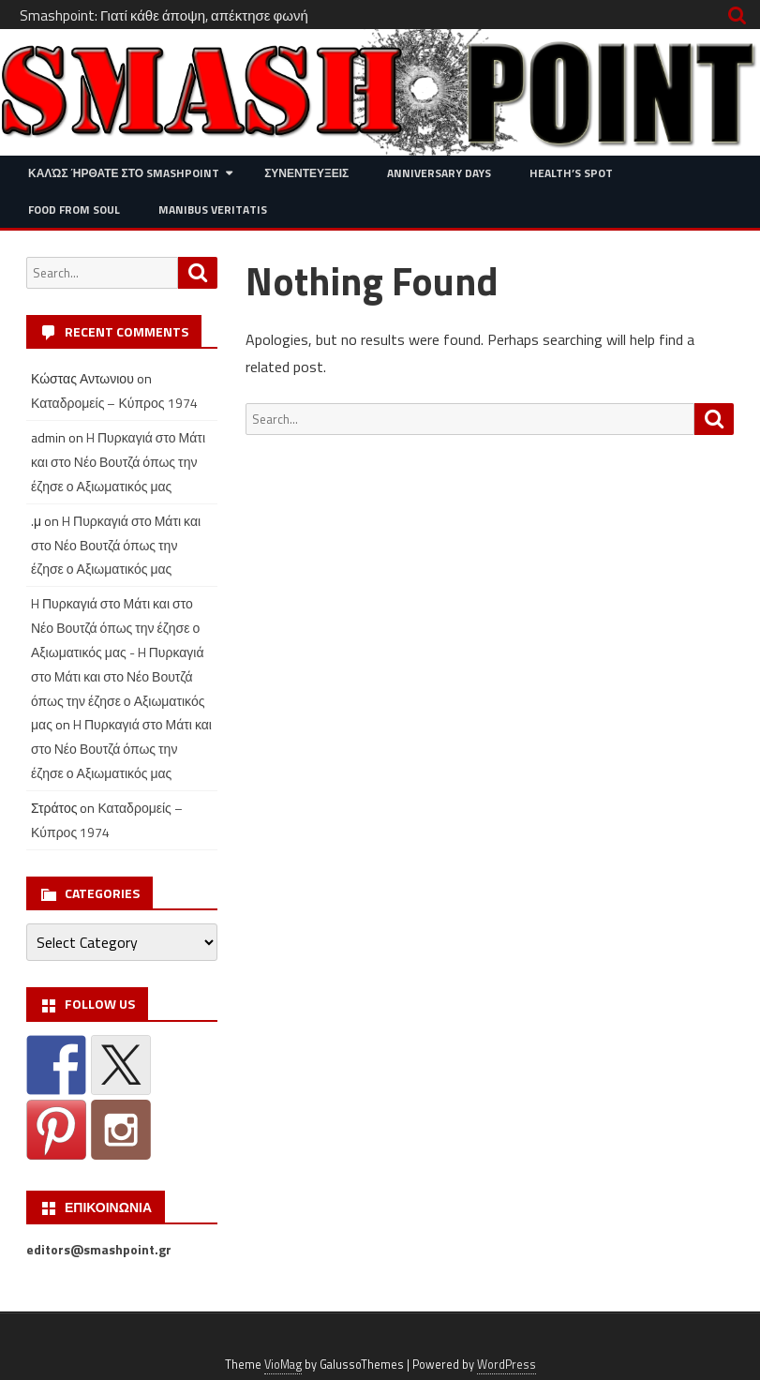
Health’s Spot (571, 173)
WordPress (506, 1364)
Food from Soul (74, 209)
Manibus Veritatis (212, 209)
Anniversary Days (439, 173)
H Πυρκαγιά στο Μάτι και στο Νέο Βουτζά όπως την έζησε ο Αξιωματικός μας (118, 462)
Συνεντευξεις (306, 173)
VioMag (283, 1364)
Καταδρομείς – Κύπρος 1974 (114, 402)
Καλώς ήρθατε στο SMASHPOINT (123, 173)
